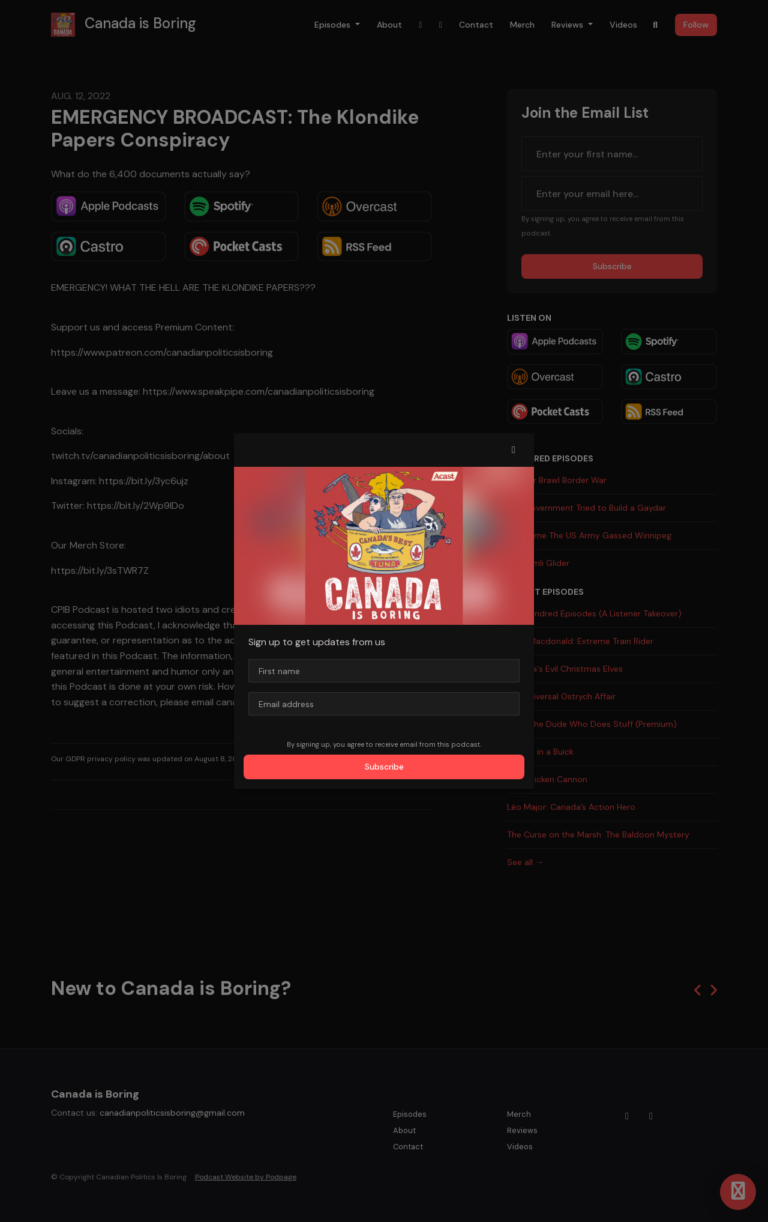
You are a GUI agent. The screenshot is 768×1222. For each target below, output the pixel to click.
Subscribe (384, 766)
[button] (514, 450)
